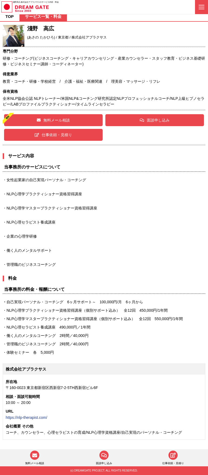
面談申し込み (155, 120)
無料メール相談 (53, 120)
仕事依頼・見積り (53, 135)
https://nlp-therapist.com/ (26, 417)
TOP (9, 16)
